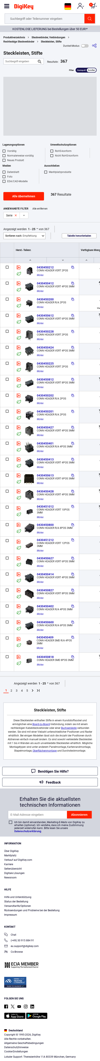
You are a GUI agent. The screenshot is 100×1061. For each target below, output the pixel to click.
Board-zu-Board (41, 724)
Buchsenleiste (69, 728)
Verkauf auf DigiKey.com (18, 859)
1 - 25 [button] (31, 229)
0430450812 (45, 379)
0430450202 (45, 395)
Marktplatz (10, 855)
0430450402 (45, 606)
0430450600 (45, 622)
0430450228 (45, 331)
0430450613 (45, 475)
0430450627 (45, 558)
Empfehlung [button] (21, 235)
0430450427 (45, 427)
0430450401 (45, 443)
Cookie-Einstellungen (16, 1051)
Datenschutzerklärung (27, 831)
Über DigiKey (11, 851)
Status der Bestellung (16, 901)
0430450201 (45, 411)
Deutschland (13, 1030)
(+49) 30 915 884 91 (19, 941)
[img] (23, 7)
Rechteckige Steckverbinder (18, 41)
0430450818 (45, 657)
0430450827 (45, 590)
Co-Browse (13, 952)
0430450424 (45, 347)
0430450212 (45, 267)
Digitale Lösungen (14, 873)
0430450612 (45, 315)
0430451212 (45, 540)
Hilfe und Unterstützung (17, 897)
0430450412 (45, 283)
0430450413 (45, 459)
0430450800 (45, 525)
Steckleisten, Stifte (51, 41)
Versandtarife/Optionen (17, 906)
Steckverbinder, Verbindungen (48, 37)
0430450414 (45, 574)
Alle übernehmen (23, 196)
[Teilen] (94, 46)
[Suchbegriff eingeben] (20, 61)
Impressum (10, 914)
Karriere (8, 864)
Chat (10, 935)
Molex (40, 275)
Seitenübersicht (13, 868)
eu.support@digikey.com (21, 946)
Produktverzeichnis (14, 37)
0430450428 (45, 491)
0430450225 (45, 363)
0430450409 (45, 637)
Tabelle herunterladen (79, 235)
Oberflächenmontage (45, 750)
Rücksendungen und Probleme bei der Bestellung (32, 910)
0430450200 (45, 299)
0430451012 (45, 506)
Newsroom (10, 877)
